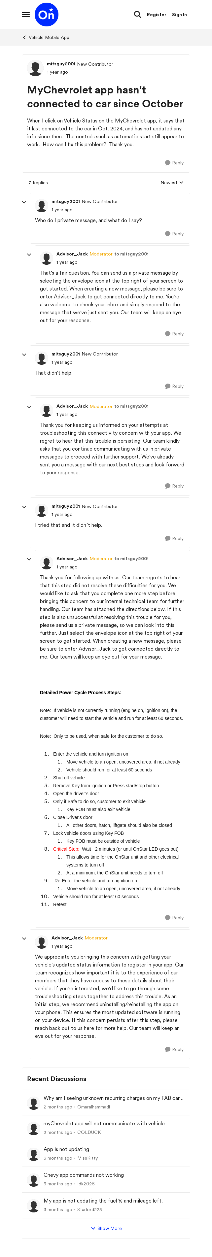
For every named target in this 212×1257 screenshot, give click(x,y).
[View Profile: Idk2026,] (33, 1180)
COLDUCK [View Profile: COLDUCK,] (89, 1132)
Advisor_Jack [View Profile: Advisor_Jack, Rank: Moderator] (72, 253)
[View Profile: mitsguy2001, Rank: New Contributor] (35, 68)
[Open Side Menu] (25, 14)
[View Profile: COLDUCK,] (33, 1128)
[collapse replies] (24, 202)
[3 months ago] (58, 1158)
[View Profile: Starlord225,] (33, 1205)
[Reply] (174, 162)
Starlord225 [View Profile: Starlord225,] (89, 1209)
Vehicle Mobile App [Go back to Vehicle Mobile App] (45, 37)
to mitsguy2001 (131, 253)
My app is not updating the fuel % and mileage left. (103, 1201)
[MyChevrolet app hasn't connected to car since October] (62, 209)
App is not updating (66, 1149)
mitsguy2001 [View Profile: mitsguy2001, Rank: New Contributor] (61, 63)
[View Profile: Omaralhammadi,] (33, 1103)
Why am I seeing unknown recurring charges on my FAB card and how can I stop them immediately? (113, 1098)
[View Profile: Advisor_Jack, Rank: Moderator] (46, 258)
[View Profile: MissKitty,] (33, 1154)
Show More (106, 1229)
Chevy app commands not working (84, 1175)
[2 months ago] (58, 1106)
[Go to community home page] (46, 14)
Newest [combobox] (172, 183)
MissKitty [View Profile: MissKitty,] (87, 1158)
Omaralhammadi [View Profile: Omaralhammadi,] (93, 1106)
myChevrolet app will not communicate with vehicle (104, 1123)
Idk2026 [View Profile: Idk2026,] (86, 1183)
